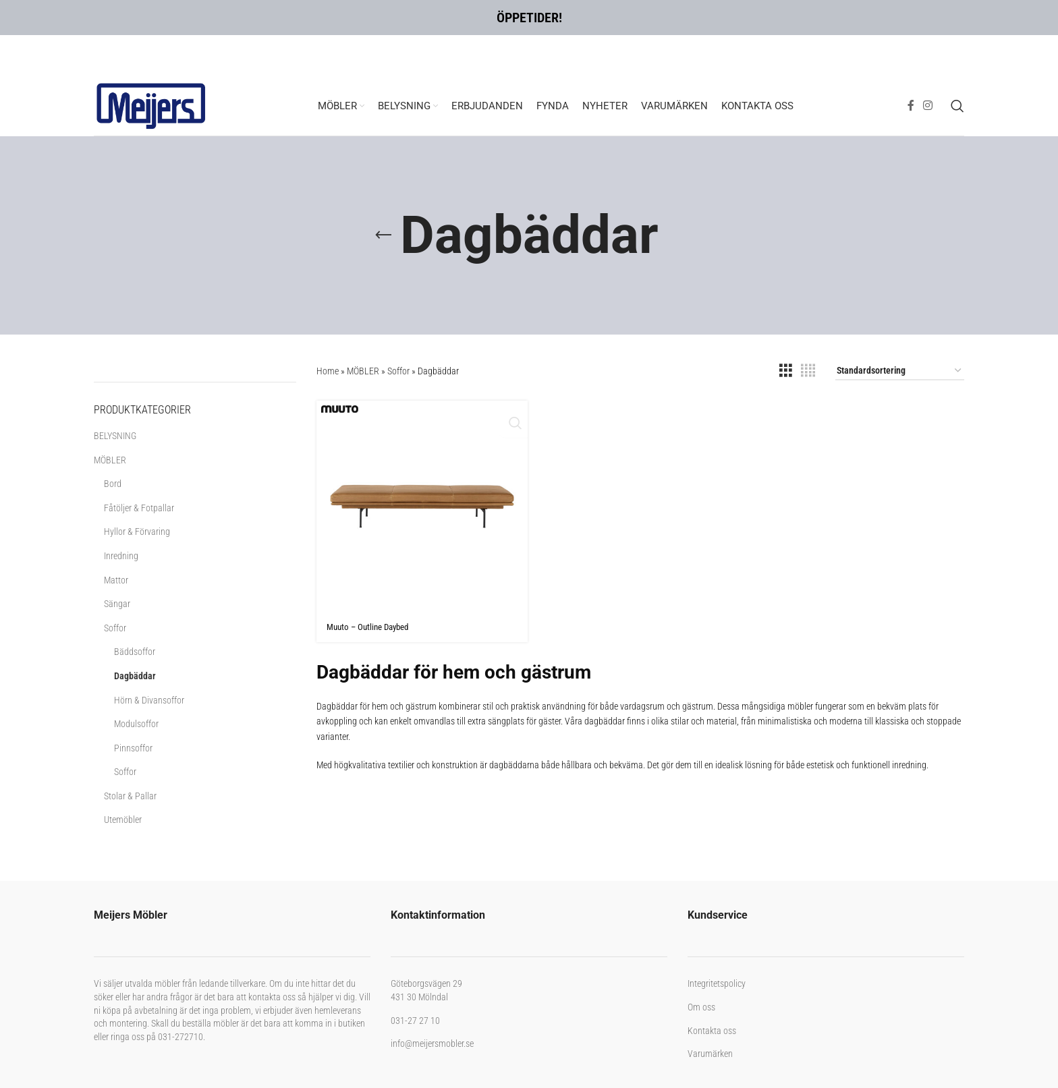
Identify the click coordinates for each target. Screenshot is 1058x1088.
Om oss (701, 1007)
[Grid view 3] (785, 370)
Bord (112, 483)
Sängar (117, 603)
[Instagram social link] (928, 105)
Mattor (116, 580)
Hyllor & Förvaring (137, 531)
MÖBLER (110, 460)
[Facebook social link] (910, 105)
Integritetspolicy (717, 983)
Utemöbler (123, 819)
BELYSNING (115, 435)
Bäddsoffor (134, 651)
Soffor (115, 628)
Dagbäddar (135, 675)
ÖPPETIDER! (529, 17)
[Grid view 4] (808, 370)
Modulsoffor (136, 723)
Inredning (121, 555)
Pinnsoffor (133, 748)
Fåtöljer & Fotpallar (139, 508)
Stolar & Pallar (130, 796)
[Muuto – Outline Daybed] (422, 506)
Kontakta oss (712, 1030)
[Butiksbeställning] (899, 371)
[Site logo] (151, 104)
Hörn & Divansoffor (149, 700)
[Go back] (383, 235)
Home (327, 371)
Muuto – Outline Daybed (372, 626)
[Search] (957, 105)
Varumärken (710, 1053)
